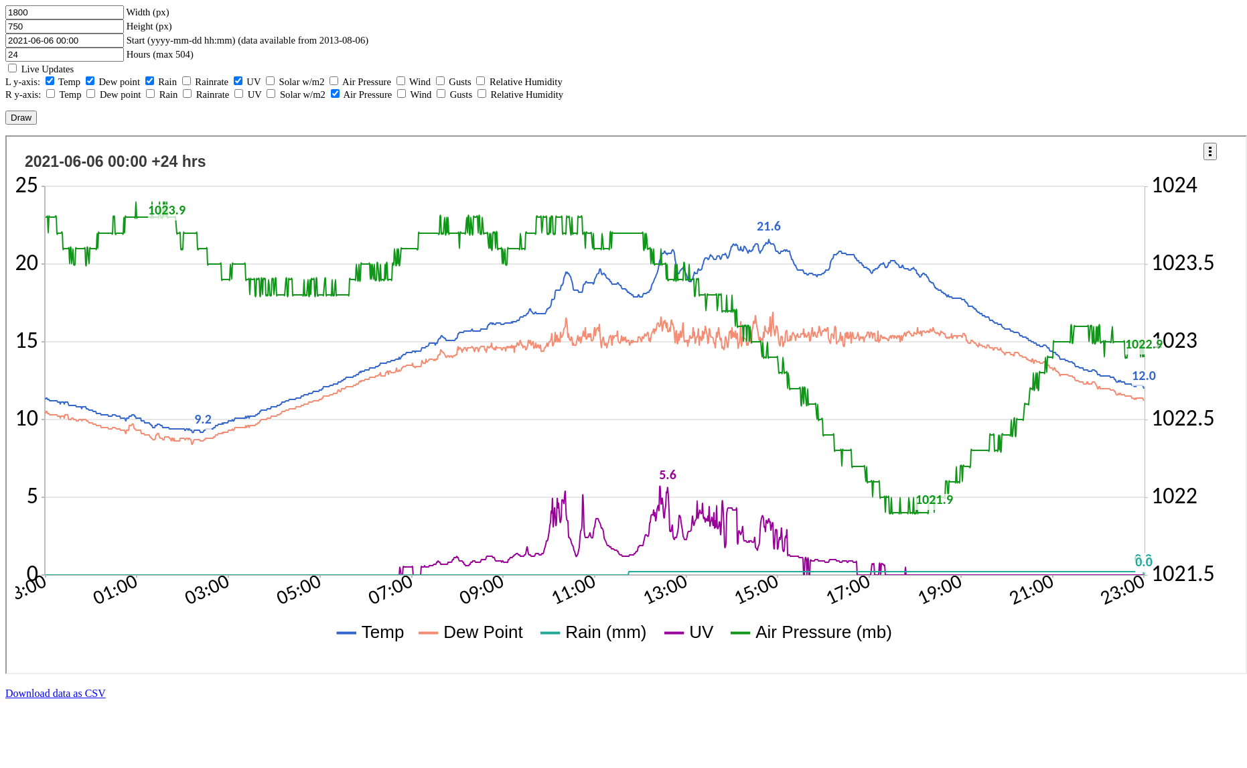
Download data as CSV (55, 693)
